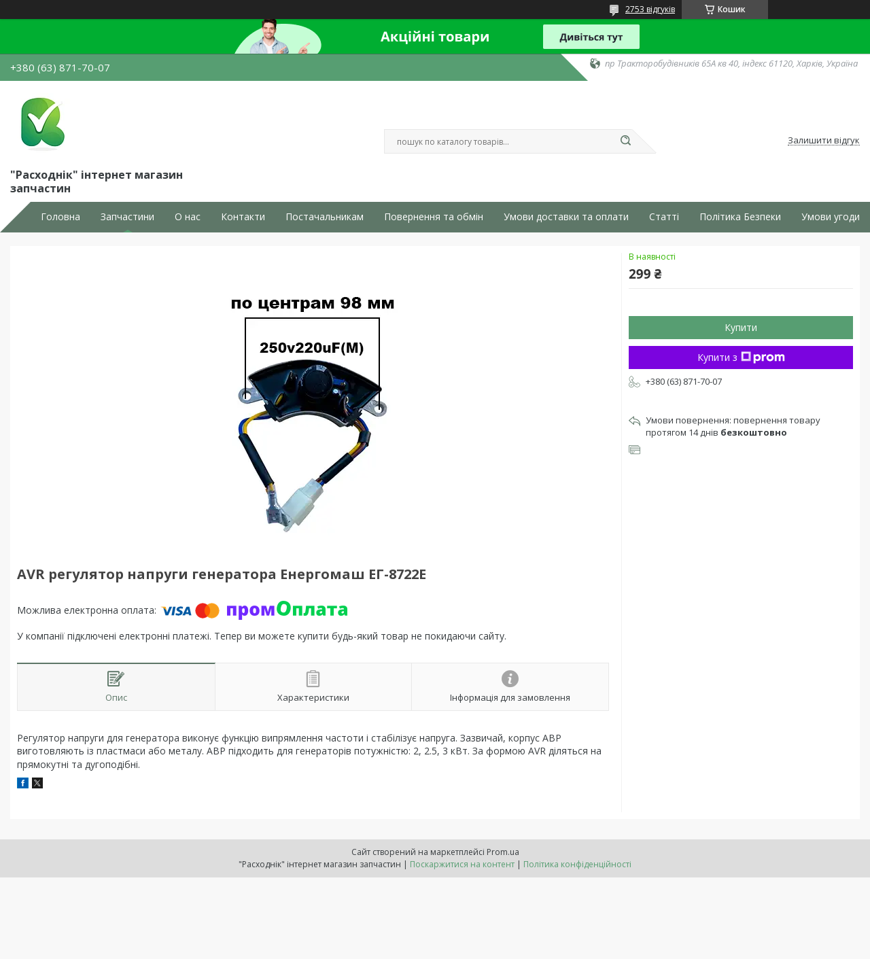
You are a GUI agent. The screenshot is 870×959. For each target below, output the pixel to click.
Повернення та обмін (433, 217)
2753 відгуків (650, 9)
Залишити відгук (824, 140)
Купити (741, 327)
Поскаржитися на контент (462, 864)
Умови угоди (830, 217)
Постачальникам (324, 217)
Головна (60, 217)
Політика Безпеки (740, 217)
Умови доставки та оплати (566, 217)
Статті (664, 217)
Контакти (243, 217)
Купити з (741, 357)
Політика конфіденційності (577, 864)
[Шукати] (625, 141)
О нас (188, 217)
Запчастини (127, 217)
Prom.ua (503, 852)
